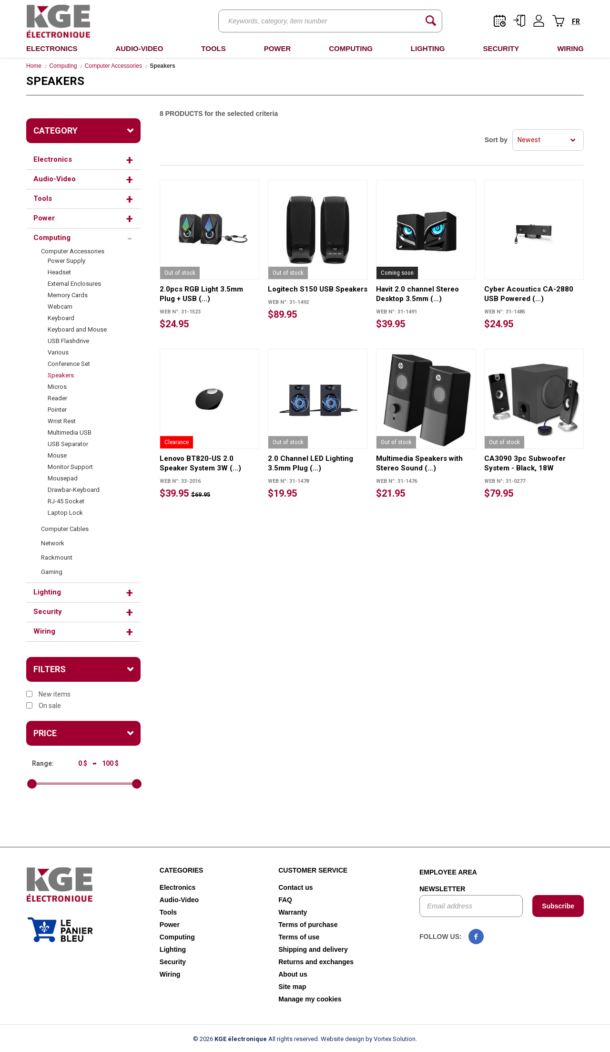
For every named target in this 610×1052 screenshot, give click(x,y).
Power (277, 48)
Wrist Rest (62, 421)
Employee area (448, 872)
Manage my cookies (309, 999)
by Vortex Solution (391, 1038)
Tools (213, 48)
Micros (57, 386)
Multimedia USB (70, 432)
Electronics (52, 48)
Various (58, 352)
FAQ (285, 900)
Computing (351, 48)
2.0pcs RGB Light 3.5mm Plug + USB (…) (201, 294)
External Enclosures (74, 283)
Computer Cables (65, 528)
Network (52, 543)
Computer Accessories (113, 65)
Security (501, 48)
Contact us (295, 887)
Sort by (496, 140)
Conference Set (69, 363)
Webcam (60, 306)
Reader (57, 398)
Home (33, 65)
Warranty (292, 912)
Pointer (57, 409)
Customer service (312, 870)
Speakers (61, 375)
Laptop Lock (65, 512)
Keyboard (61, 318)
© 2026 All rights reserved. (256, 1038)
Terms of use (298, 937)
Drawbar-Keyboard (74, 489)
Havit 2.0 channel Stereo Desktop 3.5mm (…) (417, 294)
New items (48, 694)
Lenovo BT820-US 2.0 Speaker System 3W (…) (200, 463)
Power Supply (66, 260)
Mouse (57, 455)
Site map (292, 986)
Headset (59, 272)
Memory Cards (68, 295)
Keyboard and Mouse (77, 329)
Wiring (570, 48)
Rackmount (56, 557)
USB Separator (68, 444)
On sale (43, 705)
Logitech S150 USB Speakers (317, 289)
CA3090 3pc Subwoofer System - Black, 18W (525, 463)
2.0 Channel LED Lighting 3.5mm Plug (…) (310, 463)
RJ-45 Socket (66, 501)
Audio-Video (139, 48)
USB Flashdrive (68, 340)
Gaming (51, 571)
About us (292, 974)
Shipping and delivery (312, 949)
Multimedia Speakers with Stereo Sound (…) (419, 463)
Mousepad (63, 478)
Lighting (428, 48)
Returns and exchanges (316, 962)
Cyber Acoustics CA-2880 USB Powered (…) (528, 294)
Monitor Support (70, 466)
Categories (181, 870)
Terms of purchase (307, 924)
